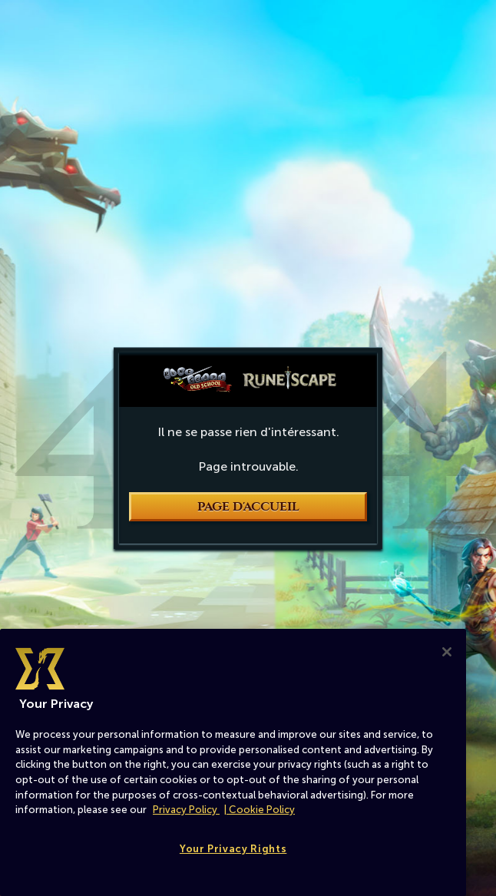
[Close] (447, 652)
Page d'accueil (248, 506)
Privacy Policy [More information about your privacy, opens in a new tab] (186, 809)
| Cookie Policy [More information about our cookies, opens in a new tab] (259, 809)
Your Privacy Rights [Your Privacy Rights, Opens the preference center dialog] (233, 849)
